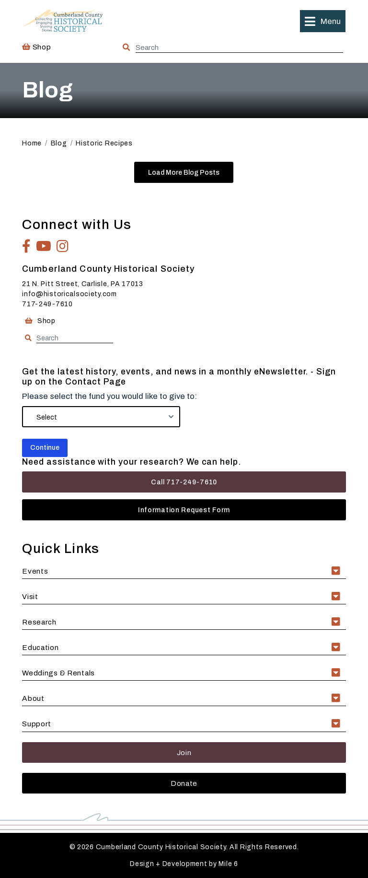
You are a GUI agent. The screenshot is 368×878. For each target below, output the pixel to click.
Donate (184, 783)
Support (36, 724)
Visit (30, 596)
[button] (322, 21)
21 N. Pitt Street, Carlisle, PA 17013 (82, 284)
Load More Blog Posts (183, 172)
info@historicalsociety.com (69, 294)
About (33, 698)
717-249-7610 (47, 304)
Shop (36, 47)
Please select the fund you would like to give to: (109, 396)
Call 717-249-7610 (184, 482)
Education (40, 647)
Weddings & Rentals (58, 673)
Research (39, 622)
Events (35, 571)
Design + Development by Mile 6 (184, 863)
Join (184, 752)
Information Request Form (184, 510)
